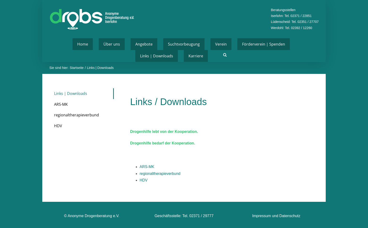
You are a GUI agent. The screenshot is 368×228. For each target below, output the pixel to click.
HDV (144, 180)
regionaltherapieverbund (160, 174)
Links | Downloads (70, 93)
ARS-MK (147, 167)
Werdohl (277, 28)
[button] (225, 54)
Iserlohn (277, 16)
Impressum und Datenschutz (276, 216)
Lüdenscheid (280, 22)
